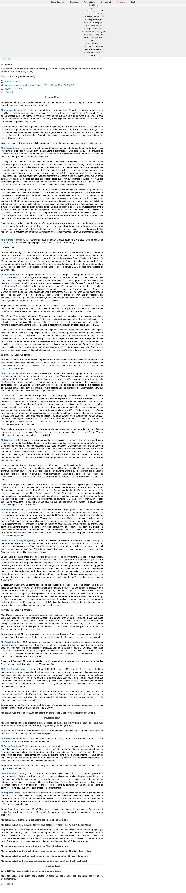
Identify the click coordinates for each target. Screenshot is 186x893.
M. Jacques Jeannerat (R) (93, 11)
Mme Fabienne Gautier (12, 773)
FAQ (133, 2)
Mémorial (121, 2)
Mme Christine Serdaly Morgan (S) (93, 32)
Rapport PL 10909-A (13, 89)
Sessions (74, 2)
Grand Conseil (57, 2)
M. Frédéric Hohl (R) (93, 26)
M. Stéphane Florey (10, 793)
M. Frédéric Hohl (9, 440)
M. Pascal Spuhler (10, 373)
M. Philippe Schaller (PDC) (94, 29)
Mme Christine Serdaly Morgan (16, 540)
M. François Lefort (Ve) (93, 20)
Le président (93, 8)
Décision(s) (6, 59)
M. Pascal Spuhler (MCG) (93, 23)
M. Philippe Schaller (11, 509)
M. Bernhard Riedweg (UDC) (93, 17)
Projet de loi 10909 (12, 82)
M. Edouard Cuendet (11, 148)
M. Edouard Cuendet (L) (94, 14)
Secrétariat (106, 2)
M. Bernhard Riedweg (11, 240)
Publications (89, 2)
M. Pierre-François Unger (93, 37)
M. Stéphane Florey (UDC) (94, 52)
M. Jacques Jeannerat (12, 110)
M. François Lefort (10, 275)
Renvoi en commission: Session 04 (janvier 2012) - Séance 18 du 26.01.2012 (39, 85)
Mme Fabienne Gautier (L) (93, 49)
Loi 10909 (8, 92)
